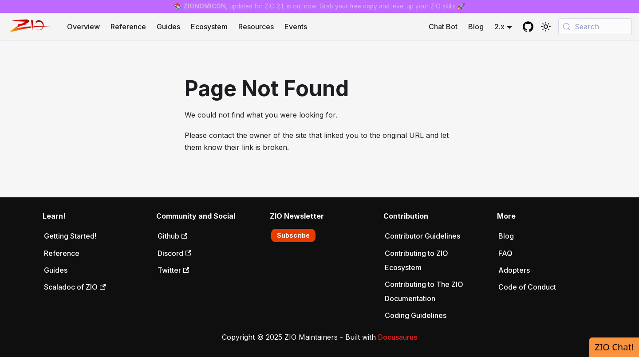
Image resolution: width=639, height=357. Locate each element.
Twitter (173, 270)
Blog (476, 26)
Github (172, 235)
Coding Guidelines (415, 315)
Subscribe (293, 235)
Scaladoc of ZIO (75, 286)
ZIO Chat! (614, 347)
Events (295, 26)
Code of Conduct (527, 286)
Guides (168, 26)
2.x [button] (499, 26)
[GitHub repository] (528, 27)
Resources (256, 26)
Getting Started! (70, 235)
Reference (128, 26)
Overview (83, 26)
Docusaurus (397, 337)
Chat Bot (443, 26)
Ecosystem (209, 26)
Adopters (514, 270)
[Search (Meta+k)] (595, 26)
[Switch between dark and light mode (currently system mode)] (546, 27)
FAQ (505, 253)
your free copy (356, 6)
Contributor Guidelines (422, 235)
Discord (174, 253)
